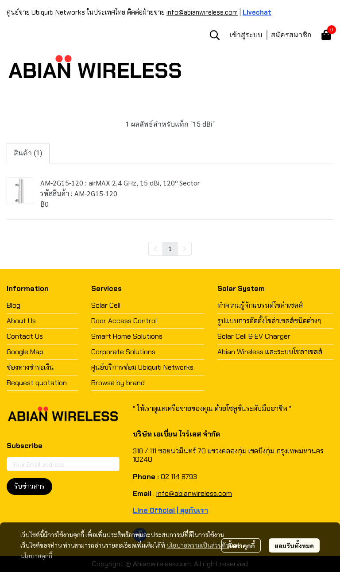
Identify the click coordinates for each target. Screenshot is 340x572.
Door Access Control (124, 320)
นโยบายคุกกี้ (36, 556)
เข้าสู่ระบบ (246, 34)
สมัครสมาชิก (291, 34)
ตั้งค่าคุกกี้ (241, 545)
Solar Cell (105, 305)
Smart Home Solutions (126, 336)
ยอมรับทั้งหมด (294, 545)
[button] (214, 35)
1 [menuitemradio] (170, 248)
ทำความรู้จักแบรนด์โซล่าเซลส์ (260, 305)
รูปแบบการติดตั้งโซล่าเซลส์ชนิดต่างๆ (269, 320)
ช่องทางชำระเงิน (30, 367)
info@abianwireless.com (202, 12)
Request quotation (37, 382)
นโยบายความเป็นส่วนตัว (197, 545)
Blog (13, 305)
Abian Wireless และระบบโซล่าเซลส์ (269, 351)
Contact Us (25, 336)
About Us (21, 320)
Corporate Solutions (123, 351)
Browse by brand (118, 382)
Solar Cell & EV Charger (253, 336)
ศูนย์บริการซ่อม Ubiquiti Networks (142, 367)
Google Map (25, 351)
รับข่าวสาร (29, 486)
